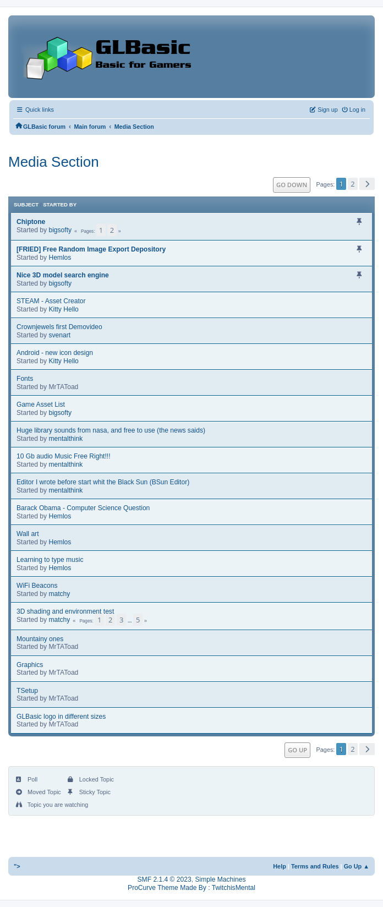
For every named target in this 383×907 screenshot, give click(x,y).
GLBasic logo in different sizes (61, 716)
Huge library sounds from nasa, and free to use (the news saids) (111, 430)
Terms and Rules (315, 866)
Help (279, 866)
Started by (59, 204)
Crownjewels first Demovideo (59, 327)
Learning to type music (50, 560)
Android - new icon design (55, 353)
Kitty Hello (63, 309)
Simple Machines (220, 879)
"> (17, 866)
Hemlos (59, 257)
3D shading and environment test (65, 611)
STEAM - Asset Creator (51, 301)
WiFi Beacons (37, 585)
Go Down (291, 185)
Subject (26, 204)
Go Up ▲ (356, 866)
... (130, 621)
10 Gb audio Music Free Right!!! (64, 456)
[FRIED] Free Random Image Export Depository (91, 249)
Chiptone (31, 222)
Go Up (297, 750)
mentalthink (65, 438)
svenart (59, 335)
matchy (59, 594)
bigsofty (60, 230)
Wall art (28, 534)
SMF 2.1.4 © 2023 (165, 879)
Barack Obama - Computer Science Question (83, 508)
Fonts (25, 379)
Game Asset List (41, 404)
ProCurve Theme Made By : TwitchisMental (191, 888)
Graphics (30, 665)
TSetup (27, 691)
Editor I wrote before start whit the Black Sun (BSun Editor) (103, 482)
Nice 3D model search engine (63, 275)
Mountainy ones (40, 639)
